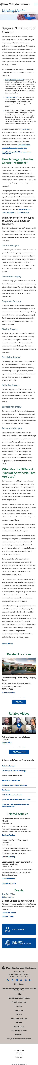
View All (19, 702)
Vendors (19, 1022)
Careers (19, 1014)
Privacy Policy (19, 1057)
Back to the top (7, 644)
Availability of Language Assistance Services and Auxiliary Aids (19, 989)
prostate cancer (23, 212)
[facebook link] (12, 980)
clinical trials (26, 129)
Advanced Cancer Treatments (11, 11)
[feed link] (8, 980)
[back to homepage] (3, 10)
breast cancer (23, 209)
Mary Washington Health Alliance (19, 1038)
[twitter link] (16, 980)
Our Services (10, 10)
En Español (19, 1034)
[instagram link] (25, 980)
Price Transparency (19, 1002)
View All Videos (19, 752)
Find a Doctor (19, 984)
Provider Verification (19, 1030)
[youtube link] (21, 980)
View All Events (8, 916)
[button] (36, 4)
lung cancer (11, 212)
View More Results (9, 884)
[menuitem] (19, 766)
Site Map (19, 1053)
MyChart (19, 994)
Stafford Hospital (11, 97)
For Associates (19, 1026)
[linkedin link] (30, 980)
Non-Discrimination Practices (19, 998)
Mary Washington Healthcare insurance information (16, 153)
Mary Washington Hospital (14, 80)
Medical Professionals (19, 1018)
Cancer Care (21, 10)
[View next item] (24, 697)
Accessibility (19, 1055)
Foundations (19, 1010)
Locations (19, 1006)
